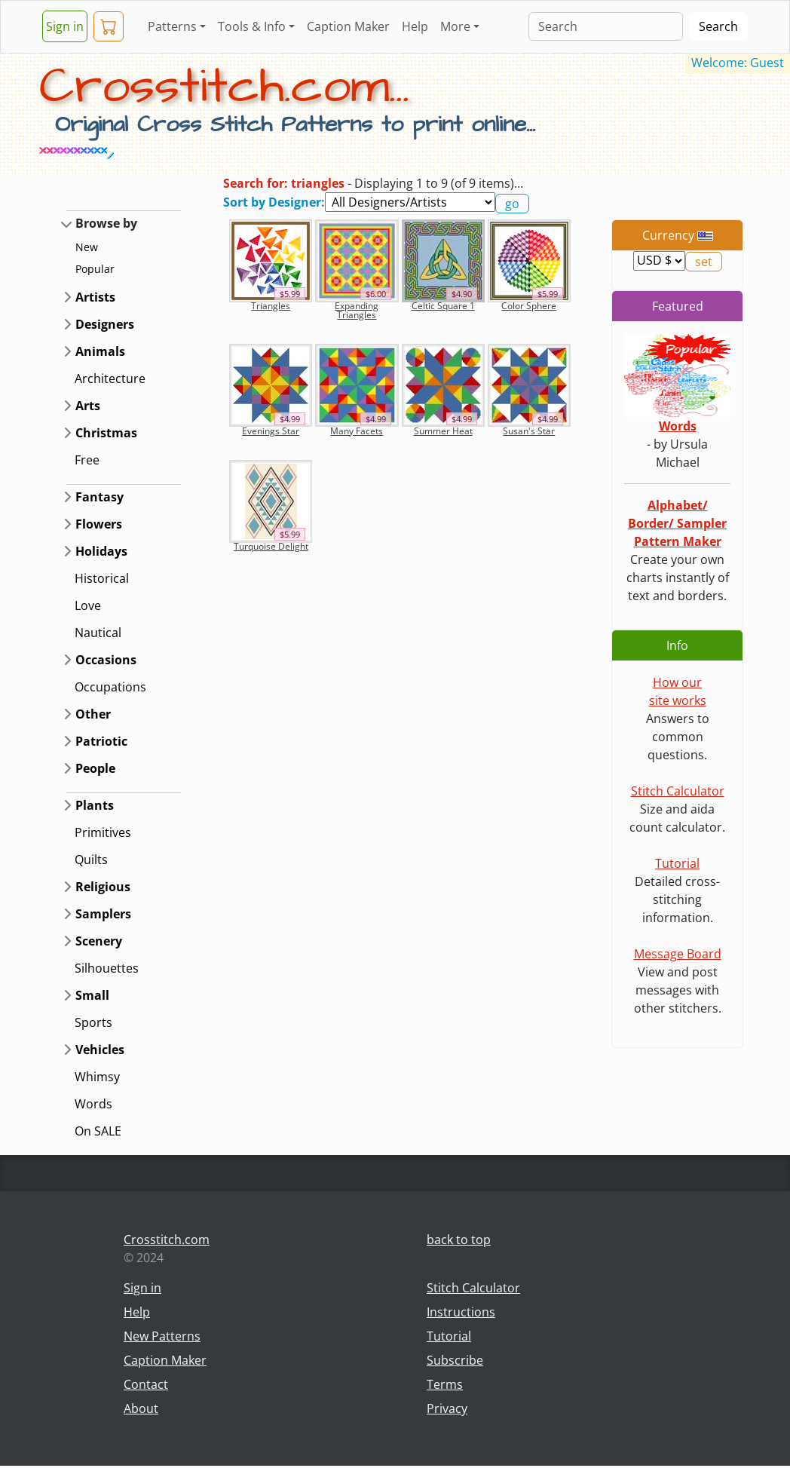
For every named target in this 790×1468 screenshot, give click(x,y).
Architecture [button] (110, 378)
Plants (94, 805)
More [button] (455, 26)
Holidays (101, 551)
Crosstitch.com (167, 1239)
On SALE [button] (98, 1131)
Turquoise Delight (271, 546)
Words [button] (93, 1104)
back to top (459, 1239)
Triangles (270, 305)
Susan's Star (529, 430)
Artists (95, 297)
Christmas (106, 432)
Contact (146, 1384)
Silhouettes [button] (107, 968)
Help (415, 26)
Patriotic (101, 741)
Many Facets (356, 430)
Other (93, 714)
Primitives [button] (103, 832)
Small (92, 995)
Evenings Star (270, 430)
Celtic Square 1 (443, 305)
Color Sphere (528, 305)
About (141, 1408)
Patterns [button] (172, 26)
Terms (445, 1384)
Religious (102, 886)
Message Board (677, 953)
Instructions (461, 1312)
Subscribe (455, 1360)
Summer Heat (443, 430)
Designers (104, 324)
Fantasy (99, 497)
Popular (95, 269)
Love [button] (88, 605)
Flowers (98, 524)
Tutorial (677, 863)
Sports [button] (93, 1022)
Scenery (98, 941)
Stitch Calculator (677, 791)
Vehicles (99, 1049)
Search (718, 26)
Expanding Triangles (356, 310)
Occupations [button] (110, 687)
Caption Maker (348, 26)
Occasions (105, 659)
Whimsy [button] (97, 1076)
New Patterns (162, 1336)
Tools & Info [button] (252, 26)
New (86, 247)
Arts (87, 405)
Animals (100, 351)
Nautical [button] (98, 632)
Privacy (447, 1408)
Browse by (106, 223)
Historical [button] (102, 578)
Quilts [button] (91, 859)
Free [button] (87, 460)
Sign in (65, 26)
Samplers (103, 914)
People (95, 768)
